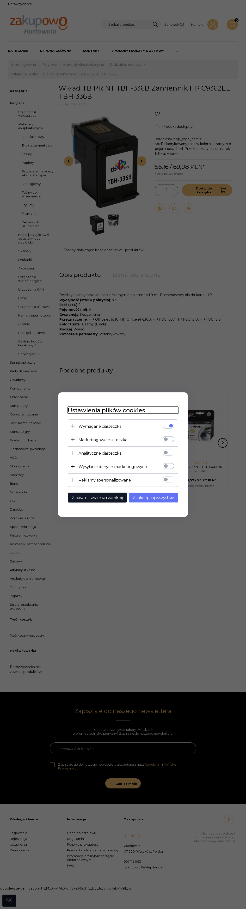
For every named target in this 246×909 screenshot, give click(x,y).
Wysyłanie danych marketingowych (113, 466)
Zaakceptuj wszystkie (153, 497)
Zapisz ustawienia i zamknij (97, 497)
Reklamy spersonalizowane (105, 480)
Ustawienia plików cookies (106, 410)
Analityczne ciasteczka (100, 453)
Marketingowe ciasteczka (103, 439)
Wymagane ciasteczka (100, 426)
